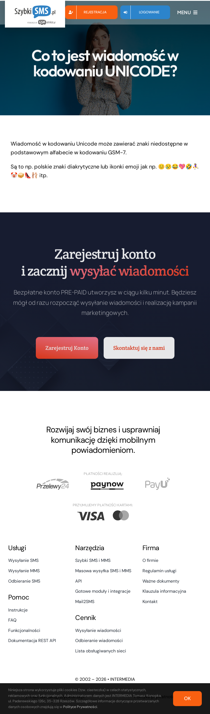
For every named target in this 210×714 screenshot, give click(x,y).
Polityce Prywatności (80, 706)
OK (187, 698)
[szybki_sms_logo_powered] (35, 8)
